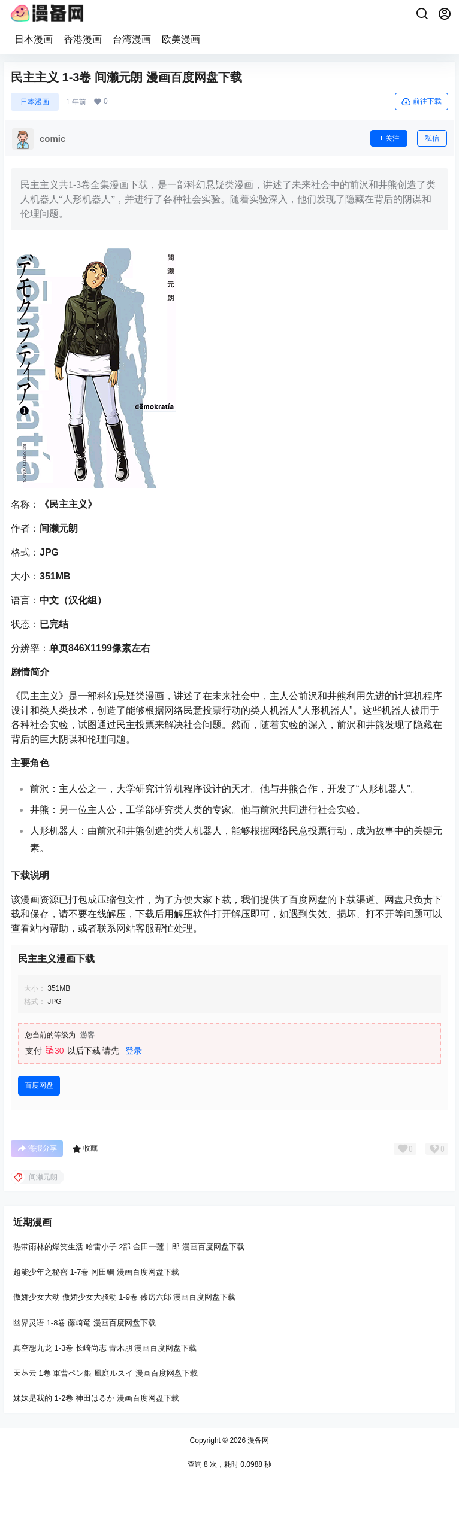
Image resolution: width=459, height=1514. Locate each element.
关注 (389, 138)
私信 (432, 138)
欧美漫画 (181, 39)
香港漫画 (83, 39)
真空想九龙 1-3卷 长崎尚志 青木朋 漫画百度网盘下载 (105, 1347)
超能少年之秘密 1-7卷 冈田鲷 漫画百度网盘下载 (96, 1272)
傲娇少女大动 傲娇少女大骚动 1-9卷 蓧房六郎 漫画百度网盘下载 (124, 1297)
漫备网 (257, 1440)
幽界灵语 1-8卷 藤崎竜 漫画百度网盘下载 (84, 1322)
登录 (133, 1050)
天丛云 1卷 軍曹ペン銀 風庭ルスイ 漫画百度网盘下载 (105, 1373)
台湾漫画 (132, 39)
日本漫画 (33, 39)
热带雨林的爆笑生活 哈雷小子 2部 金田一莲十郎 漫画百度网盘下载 (128, 1246)
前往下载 (421, 102)
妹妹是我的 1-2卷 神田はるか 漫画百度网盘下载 (96, 1398)
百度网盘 (39, 1085)
